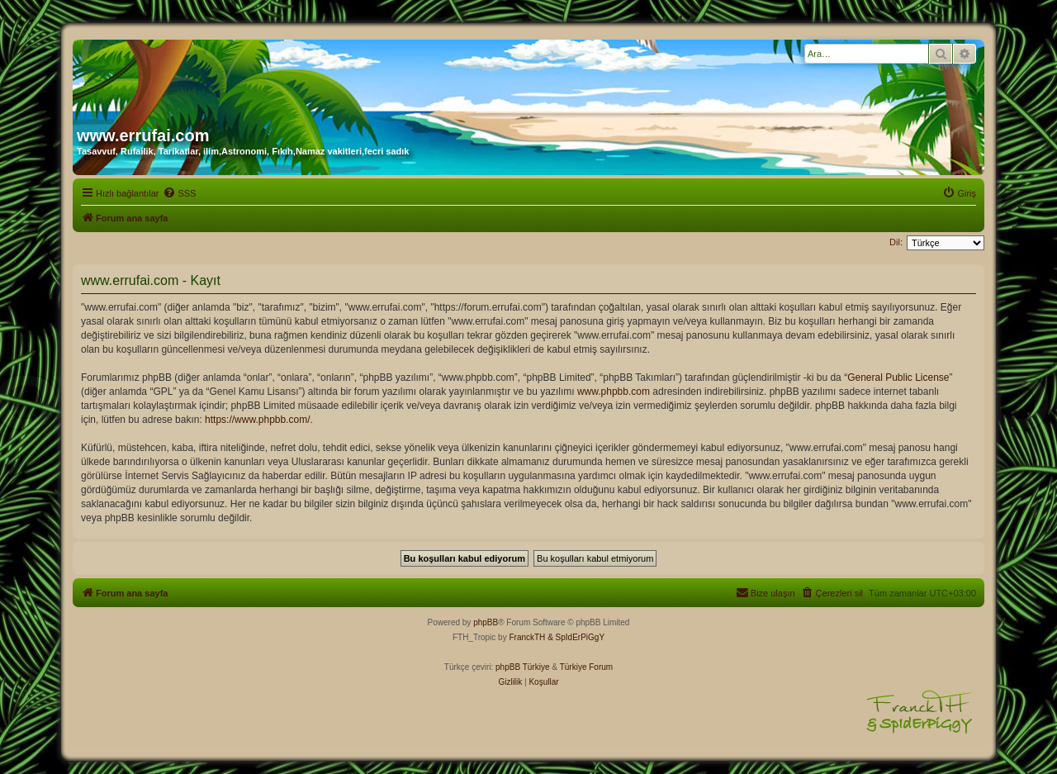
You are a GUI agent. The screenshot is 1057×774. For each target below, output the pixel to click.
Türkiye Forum (586, 667)
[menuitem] (179, 193)
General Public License (898, 377)
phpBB (485, 622)
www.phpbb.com (613, 391)
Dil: (896, 242)
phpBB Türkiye (522, 667)
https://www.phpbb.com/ (257, 419)
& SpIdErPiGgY (575, 637)
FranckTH (527, 637)
